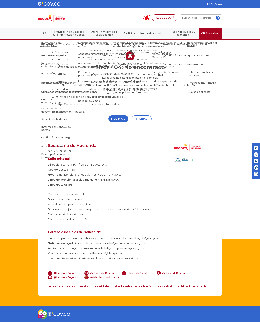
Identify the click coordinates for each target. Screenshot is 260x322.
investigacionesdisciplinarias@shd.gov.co (115, 258)
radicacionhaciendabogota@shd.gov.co (136, 238)
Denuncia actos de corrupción (68, 219)
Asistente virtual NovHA (101, 277)
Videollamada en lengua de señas (134, 286)
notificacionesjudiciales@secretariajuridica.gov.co (115, 243)
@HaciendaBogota (62, 273)
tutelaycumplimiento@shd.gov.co (123, 248)
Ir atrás (141, 118)
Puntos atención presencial (66, 199)
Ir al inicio (118, 118)
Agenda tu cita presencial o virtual (70, 204)
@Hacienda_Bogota (99, 273)
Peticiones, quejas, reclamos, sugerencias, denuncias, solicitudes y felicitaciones (100, 209)
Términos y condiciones (61, 286)
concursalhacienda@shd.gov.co (101, 253)
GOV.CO (216, 3)
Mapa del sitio (165, 286)
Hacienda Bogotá (135, 273)
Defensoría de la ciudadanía (66, 214)
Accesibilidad (102, 286)
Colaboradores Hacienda (192, 286)
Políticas (85, 286)
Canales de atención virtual (66, 194)
